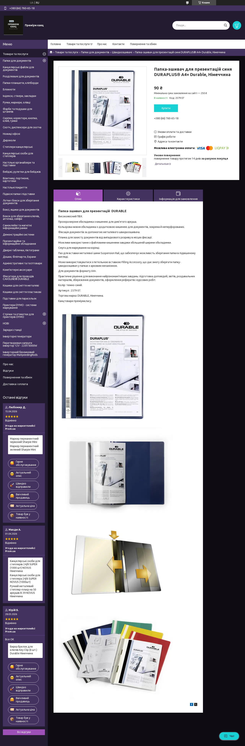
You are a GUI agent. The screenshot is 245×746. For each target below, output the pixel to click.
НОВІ (6, 323)
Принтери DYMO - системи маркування (20, 306)
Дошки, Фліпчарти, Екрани (19, 256)
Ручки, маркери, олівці (16, 102)
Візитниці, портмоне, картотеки (16, 179)
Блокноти (9, 89)
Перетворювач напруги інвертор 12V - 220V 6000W (20, 344)
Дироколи (9, 140)
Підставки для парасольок (20, 298)
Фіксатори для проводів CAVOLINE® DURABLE (18, 278)
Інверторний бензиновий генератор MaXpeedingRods (20, 353)
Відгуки (8, 370)
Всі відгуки (24, 732)
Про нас (102, 44)
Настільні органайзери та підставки (19, 164)
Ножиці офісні (11, 133)
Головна (56, 44)
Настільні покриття (15, 187)
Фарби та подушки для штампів (17, 110)
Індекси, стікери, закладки (19, 95)
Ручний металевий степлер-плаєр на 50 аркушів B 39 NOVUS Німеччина (23, 591)
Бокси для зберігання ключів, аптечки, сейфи (21, 217)
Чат (229, 736)
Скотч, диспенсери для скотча (22, 127)
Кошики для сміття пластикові (22, 292)
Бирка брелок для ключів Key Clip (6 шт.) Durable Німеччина (23, 650)
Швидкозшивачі (122, 52)
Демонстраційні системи (18, 234)
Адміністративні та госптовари (22, 263)
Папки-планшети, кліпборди (20, 82)
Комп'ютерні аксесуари (17, 269)
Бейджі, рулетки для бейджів (22, 171)
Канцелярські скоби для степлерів (18, 155)
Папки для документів (95, 52)
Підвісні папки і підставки (19, 193)
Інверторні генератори (17, 336)
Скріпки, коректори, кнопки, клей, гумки (20, 119)
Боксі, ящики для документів (21, 209)
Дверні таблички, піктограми (21, 250)
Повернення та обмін (143, 44)
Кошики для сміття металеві (21, 285)
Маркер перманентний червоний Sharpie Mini (24, 440)
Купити (166, 108)
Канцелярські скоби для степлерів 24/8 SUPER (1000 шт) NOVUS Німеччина (25, 566)
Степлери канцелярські (18, 146)
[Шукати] (225, 25)
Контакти (118, 44)
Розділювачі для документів (21, 76)
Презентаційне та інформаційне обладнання (19, 242)
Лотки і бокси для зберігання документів (21, 202)
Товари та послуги (78, 44)
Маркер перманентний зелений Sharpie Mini (24, 448)
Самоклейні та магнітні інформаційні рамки (17, 227)
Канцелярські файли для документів (18, 68)
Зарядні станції (12, 329)
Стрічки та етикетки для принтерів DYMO (18, 315)
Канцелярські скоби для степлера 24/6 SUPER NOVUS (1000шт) (25, 578)
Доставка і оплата (15, 384)
